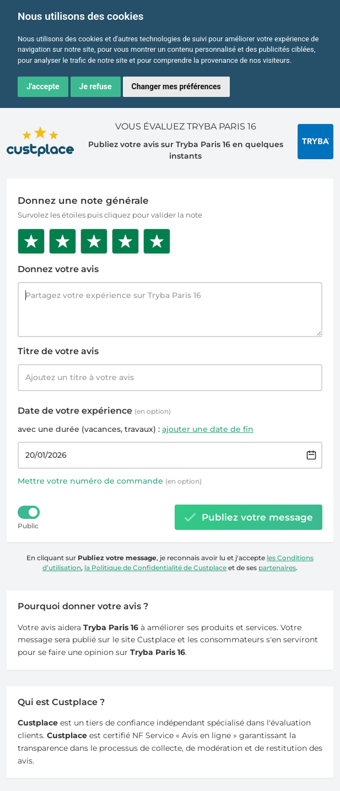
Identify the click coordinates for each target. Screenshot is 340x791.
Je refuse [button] (95, 86)
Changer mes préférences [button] (176, 86)
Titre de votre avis (58, 351)
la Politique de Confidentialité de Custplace (155, 568)
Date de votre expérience (94, 410)
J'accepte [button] (43, 86)
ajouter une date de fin (207, 429)
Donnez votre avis (58, 269)
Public (28, 526)
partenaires (277, 568)
